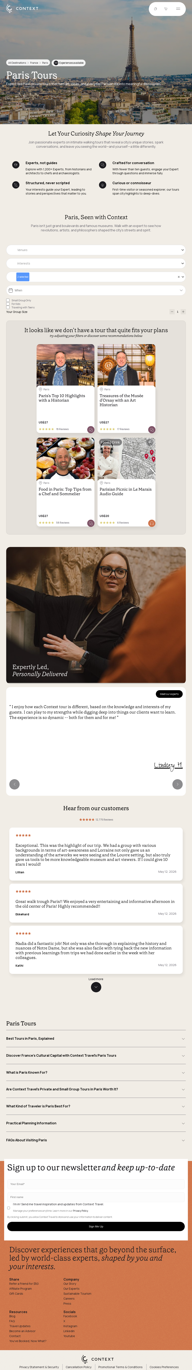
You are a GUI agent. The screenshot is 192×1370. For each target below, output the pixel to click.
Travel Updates (20, 1326)
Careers (69, 1298)
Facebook (70, 1316)
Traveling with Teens (23, 307)
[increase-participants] (183, 311)
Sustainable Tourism (77, 1293)
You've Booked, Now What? (28, 1341)
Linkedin (69, 1331)
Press (67, 1303)
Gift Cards (16, 1293)
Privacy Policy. (80, 1211)
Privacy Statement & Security (39, 1367)
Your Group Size (16, 312)
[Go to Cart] (166, 9)
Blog (12, 1316)
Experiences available (68, 63)
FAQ (12, 1321)
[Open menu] (178, 9)
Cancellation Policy (78, 1367)
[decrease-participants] (172, 311)
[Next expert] (177, 784)
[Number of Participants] (178, 312)
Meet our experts (169, 694)
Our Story (69, 1284)
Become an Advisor (22, 1331)
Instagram (70, 1326)
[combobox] (96, 250)
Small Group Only (21, 300)
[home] (24, 12)
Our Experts (71, 1289)
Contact (15, 1336)
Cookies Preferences (164, 1367)
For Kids (16, 304)
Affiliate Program (20, 1289)
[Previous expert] (14, 784)
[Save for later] (88, 348)
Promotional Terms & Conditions (120, 1367)
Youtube (69, 1336)
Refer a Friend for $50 (24, 1284)
